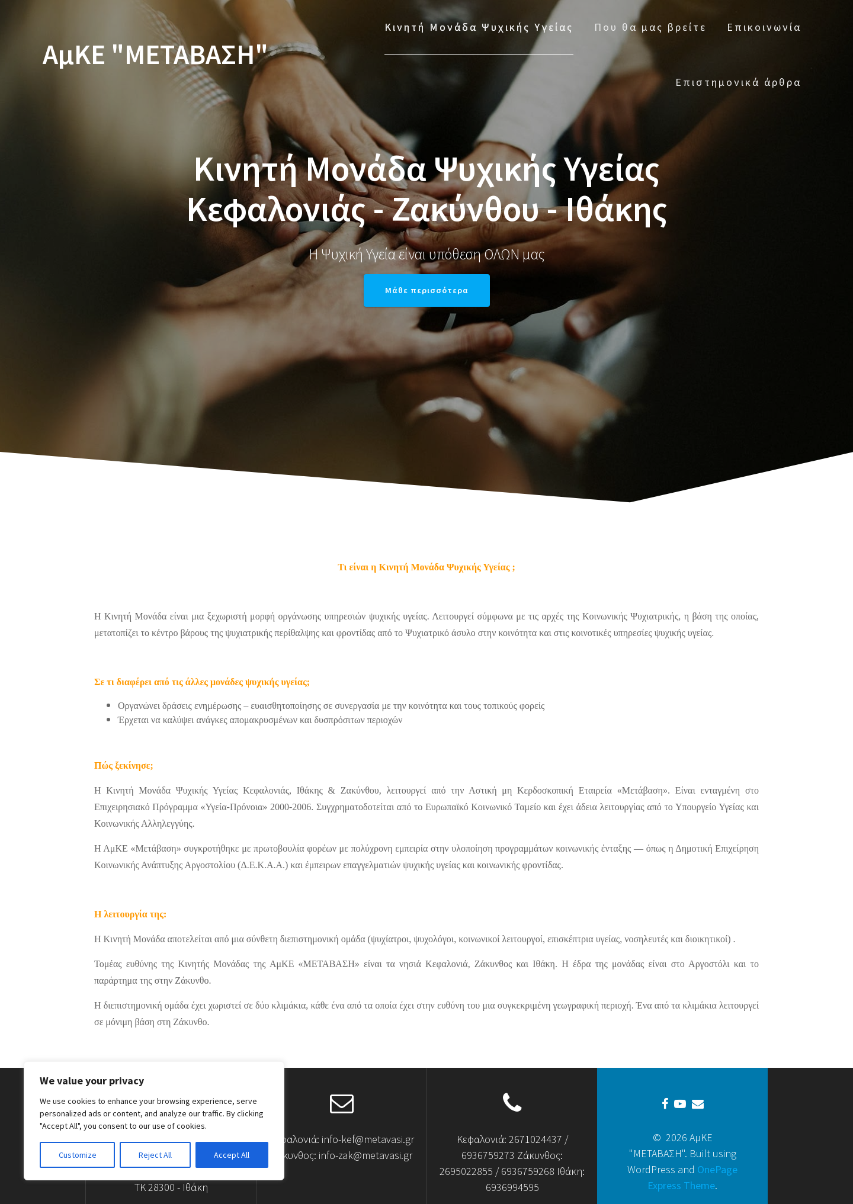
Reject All (155, 1155)
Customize (78, 1155)
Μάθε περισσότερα (427, 290)
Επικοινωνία (764, 27)
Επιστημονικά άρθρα (738, 82)
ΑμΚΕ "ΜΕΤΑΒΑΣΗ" (155, 55)
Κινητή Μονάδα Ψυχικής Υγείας (478, 27)
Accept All (231, 1155)
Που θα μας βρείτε (650, 27)
